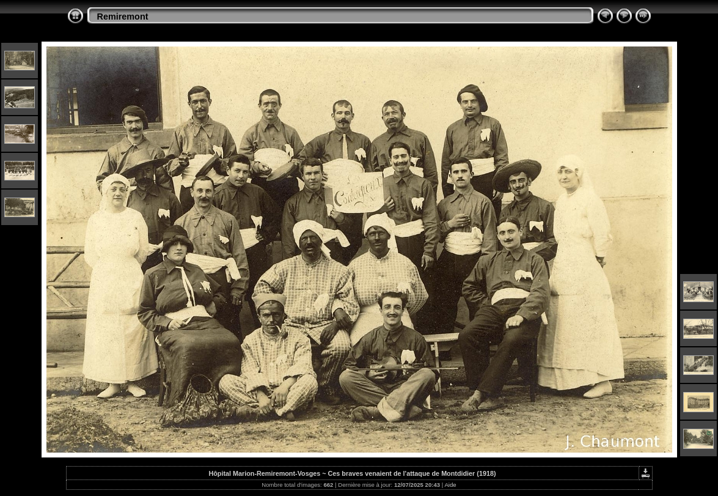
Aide (450, 484)
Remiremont (122, 16)
